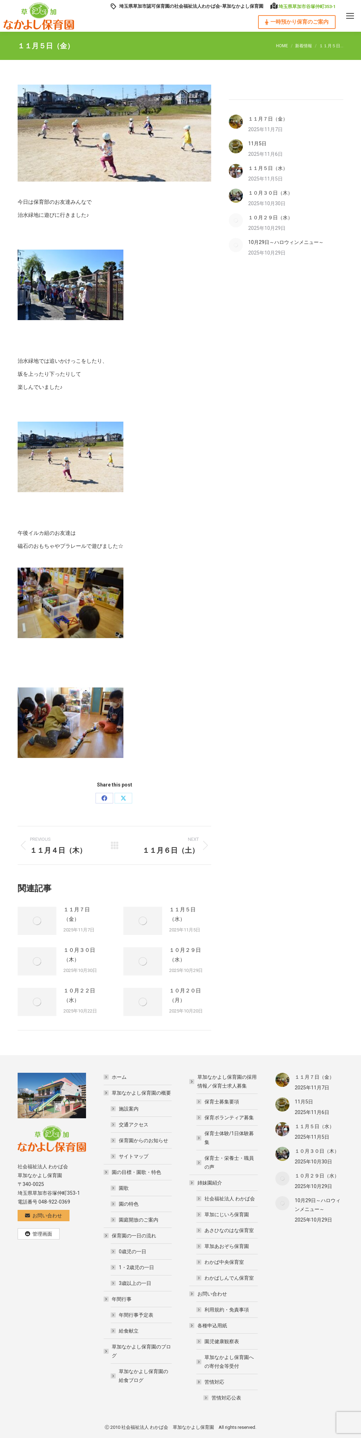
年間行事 (118, 1299)
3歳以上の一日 (135, 1283)
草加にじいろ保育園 (226, 1214)
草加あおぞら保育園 (226, 1246)
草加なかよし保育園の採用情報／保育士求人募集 (223, 1081)
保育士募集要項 (221, 1101)
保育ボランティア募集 (229, 1117)
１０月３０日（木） (79, 955)
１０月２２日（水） (79, 995)
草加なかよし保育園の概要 (138, 1093)
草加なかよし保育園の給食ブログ (143, 1376)
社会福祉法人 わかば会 (229, 1198)
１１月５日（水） (182, 914)
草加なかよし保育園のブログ (138, 1351)
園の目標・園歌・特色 (133, 1172)
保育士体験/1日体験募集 (229, 1138)
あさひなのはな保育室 (229, 1230)
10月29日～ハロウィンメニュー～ (286, 242)
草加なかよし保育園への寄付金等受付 (229, 1361)
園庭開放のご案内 (138, 1220)
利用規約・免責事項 (226, 1309)
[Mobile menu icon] (350, 15)
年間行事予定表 (136, 1315)
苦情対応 (210, 1382)
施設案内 (129, 1109)
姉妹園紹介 (206, 1183)
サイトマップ (133, 1156)
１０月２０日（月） (185, 995)
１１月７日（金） (76, 914)
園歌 (124, 1188)
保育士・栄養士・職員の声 (229, 1162)
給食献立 (129, 1331)
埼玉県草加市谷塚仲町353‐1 (307, 6)
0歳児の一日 (132, 1251)
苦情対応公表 (226, 1398)
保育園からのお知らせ (143, 1140)
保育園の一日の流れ (130, 1235)
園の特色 (129, 1204)
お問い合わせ (208, 1294)
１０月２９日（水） (185, 955)
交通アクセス (133, 1124)
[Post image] (37, 921)
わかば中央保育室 (224, 1262)
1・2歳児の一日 (136, 1267)
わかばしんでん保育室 (229, 1278)
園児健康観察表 (221, 1341)
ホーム (119, 1077)
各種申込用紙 (208, 1325)
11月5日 (257, 143)
